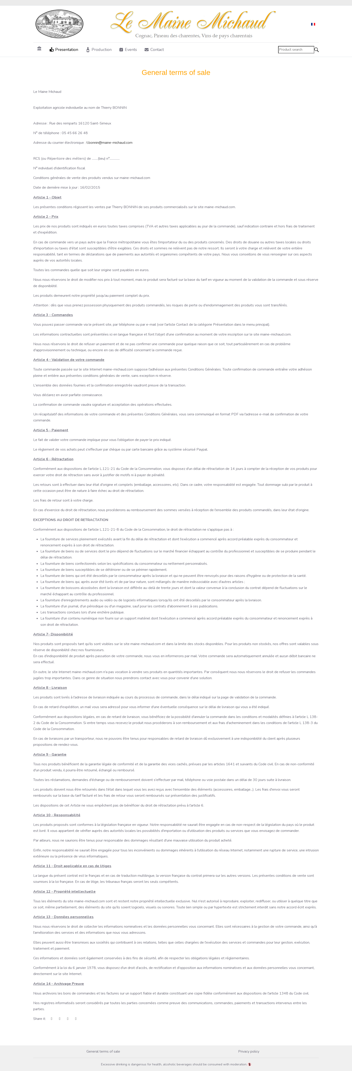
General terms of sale (103, 1051)
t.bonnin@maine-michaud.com (109, 142)
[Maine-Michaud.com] (158, 24)
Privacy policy (248, 1051)
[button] (64, 49)
